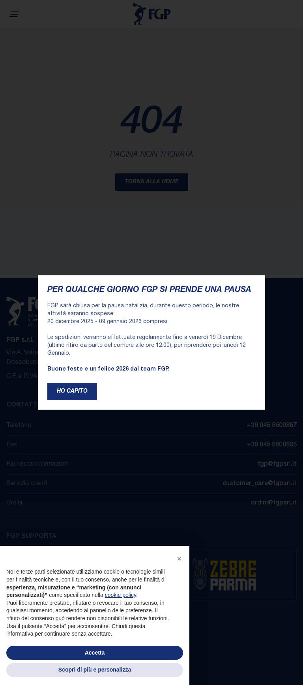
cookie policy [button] (120, 595)
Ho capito (72, 391)
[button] (179, 558)
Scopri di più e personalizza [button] (94, 669)
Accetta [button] (95, 652)
